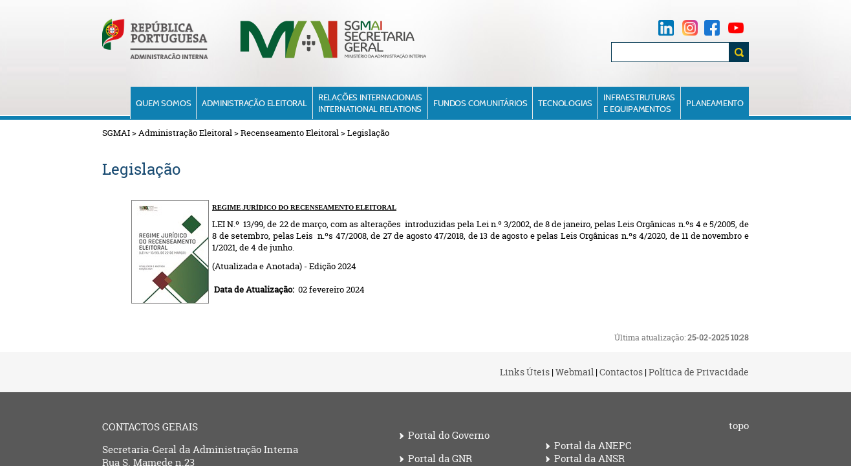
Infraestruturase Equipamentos (639, 103)
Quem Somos (163, 103)
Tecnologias (565, 103)
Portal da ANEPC (593, 445)
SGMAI (116, 133)
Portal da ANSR (589, 458)
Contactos (621, 372)
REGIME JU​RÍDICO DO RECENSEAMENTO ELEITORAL (304, 207)
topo (739, 425)
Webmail (574, 372)
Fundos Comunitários (480, 103)
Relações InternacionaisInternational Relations (370, 103)
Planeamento (715, 103)
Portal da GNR (440, 458)
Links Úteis (525, 372)
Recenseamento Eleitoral (290, 133)
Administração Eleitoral (254, 103)
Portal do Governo (449, 435)
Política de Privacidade (699, 372)
